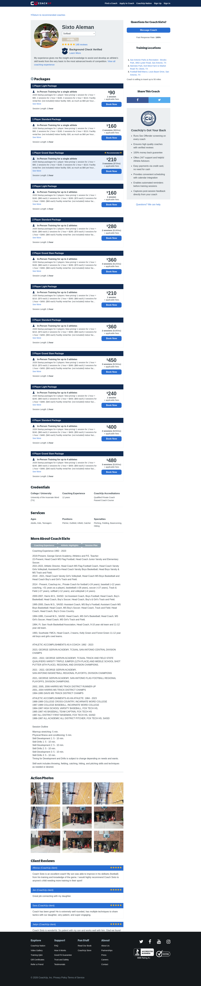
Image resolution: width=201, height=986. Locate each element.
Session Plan (91, 545)
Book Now (111, 104)
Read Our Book (84, 946)
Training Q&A (37, 955)
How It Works (60, 950)
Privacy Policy (60, 977)
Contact (104, 964)
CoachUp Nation (144, 3)
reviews (81, 44)
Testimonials (59, 964)
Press (103, 955)
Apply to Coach (126, 3)
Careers (104, 960)
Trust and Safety (61, 960)
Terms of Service (76, 977)
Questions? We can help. (148, 204)
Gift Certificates (37, 960)
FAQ (56, 946)
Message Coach (148, 30)
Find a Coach (111, 3)
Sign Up (157, 3)
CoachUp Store (84, 950)
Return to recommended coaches (48, 15)
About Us (105, 946)
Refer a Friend (37, 964)
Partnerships (107, 950)
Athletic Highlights (70, 545)
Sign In (167, 3)
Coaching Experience (44, 545)
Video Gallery (37, 950)
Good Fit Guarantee (63, 955)
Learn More (75, 53)
